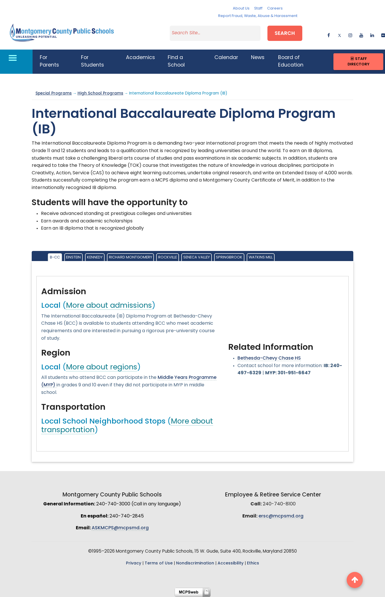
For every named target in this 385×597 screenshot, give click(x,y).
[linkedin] (372, 34)
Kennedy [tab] (95, 257)
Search (285, 33)
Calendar (226, 57)
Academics (140, 57)
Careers (275, 8)
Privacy (133, 563)
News (258, 57)
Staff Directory (358, 61)
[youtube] (361, 34)
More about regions (101, 367)
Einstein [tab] (73, 257)
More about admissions (109, 305)
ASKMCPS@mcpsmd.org (120, 528)
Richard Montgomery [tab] (130, 257)
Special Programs (53, 93)
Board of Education (290, 61)
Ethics (253, 563)
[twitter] (339, 34)
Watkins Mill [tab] (261, 257)
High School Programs (100, 93)
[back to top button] (355, 580)
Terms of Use (159, 563)
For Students (92, 61)
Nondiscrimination (195, 563)
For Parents (49, 61)
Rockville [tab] (167, 257)
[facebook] (328, 34)
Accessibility (231, 563)
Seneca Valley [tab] (196, 257)
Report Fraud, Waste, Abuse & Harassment (257, 16)
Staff (258, 8)
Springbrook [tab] (229, 257)
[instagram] (350, 34)
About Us (241, 8)
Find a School (176, 61)
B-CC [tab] (55, 257)
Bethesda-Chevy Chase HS (269, 358)
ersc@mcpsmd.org (280, 516)
